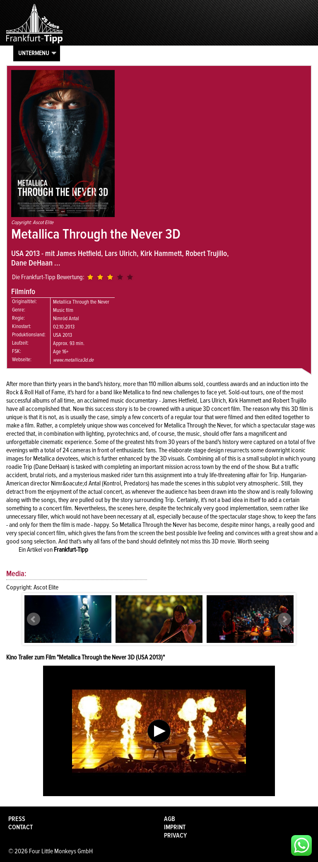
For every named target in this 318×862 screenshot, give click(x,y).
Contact (20, 827)
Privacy (175, 835)
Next (284, 619)
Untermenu (33, 53)
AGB (169, 819)
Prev (33, 619)
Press (16, 819)
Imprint (175, 827)
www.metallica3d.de (73, 360)
